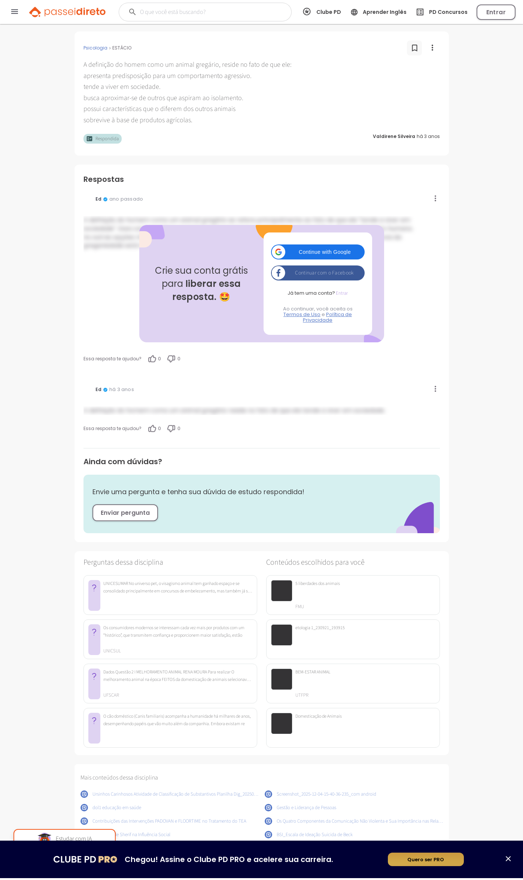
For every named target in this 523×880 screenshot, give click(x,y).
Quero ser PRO (425, 861)
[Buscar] (200, 12)
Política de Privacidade (327, 317)
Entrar (496, 12)
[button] (318, 251)
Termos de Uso (301, 314)
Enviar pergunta (125, 512)
